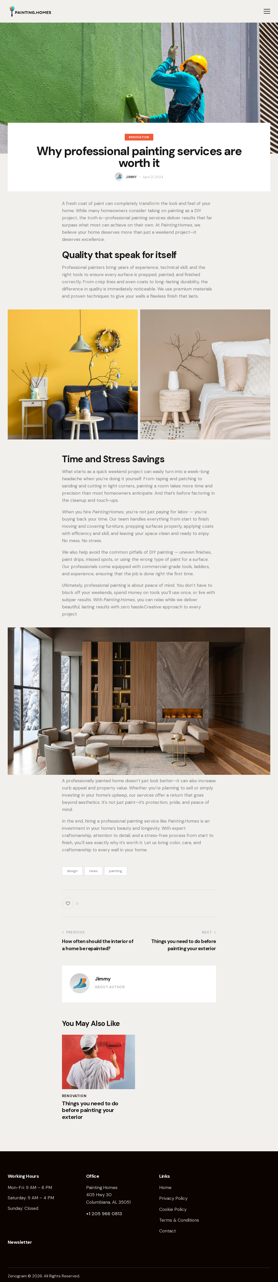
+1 (89, 1214)
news (93, 871)
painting (115, 871)
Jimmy (103, 979)
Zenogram (17, 1276)
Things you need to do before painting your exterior (90, 1110)
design (72, 871)
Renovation (139, 137)
